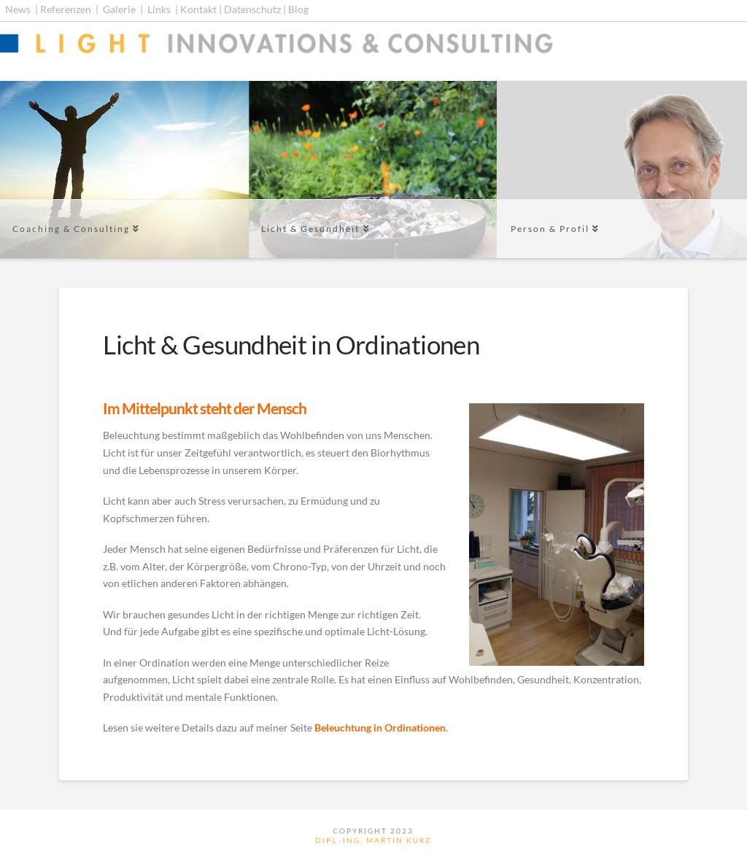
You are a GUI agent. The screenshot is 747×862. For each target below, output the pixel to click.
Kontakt (198, 9)
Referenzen (65, 9)
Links (159, 9)
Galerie (119, 9)
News (18, 9)
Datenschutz (252, 9)
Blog (298, 9)
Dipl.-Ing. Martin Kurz (373, 840)
